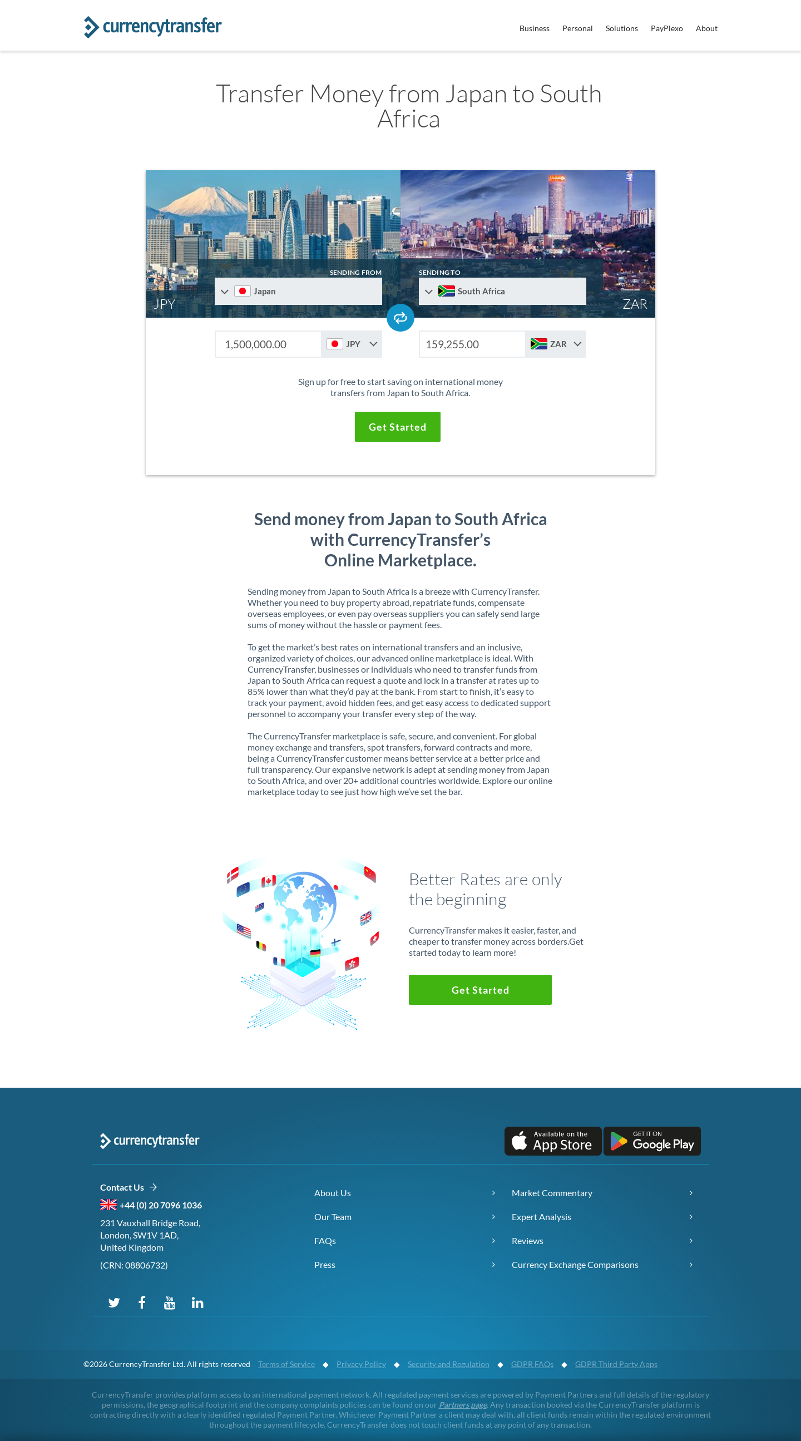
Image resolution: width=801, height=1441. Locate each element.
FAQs (325, 1240)
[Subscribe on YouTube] (170, 1302)
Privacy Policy (361, 1364)
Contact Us (128, 1187)
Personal (577, 28)
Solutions (622, 28)
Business (535, 28)
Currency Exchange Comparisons (575, 1264)
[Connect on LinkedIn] (197, 1302)
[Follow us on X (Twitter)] (114, 1302)
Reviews (527, 1240)
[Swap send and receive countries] (400, 318)
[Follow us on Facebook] (142, 1302)
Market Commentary (552, 1192)
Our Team (333, 1216)
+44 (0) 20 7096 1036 (161, 1205)
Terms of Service (286, 1364)
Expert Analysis (541, 1216)
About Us (332, 1192)
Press (324, 1264)
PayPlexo (667, 28)
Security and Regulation (449, 1364)
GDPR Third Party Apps (616, 1364)
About (707, 28)
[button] (398, 427)
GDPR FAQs (532, 1364)
